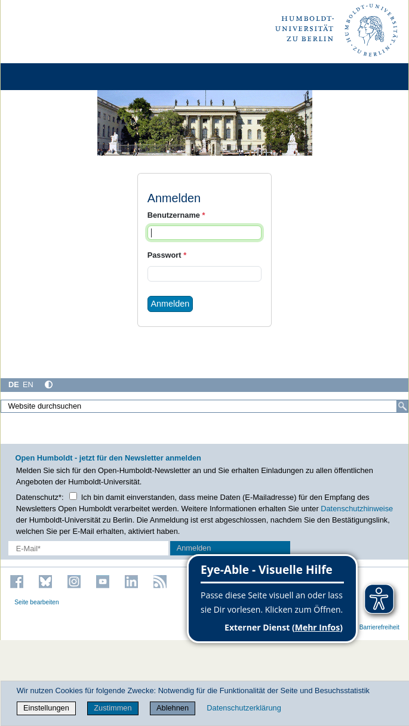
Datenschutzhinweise (357, 508)
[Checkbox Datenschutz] (73, 496)
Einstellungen (46, 707)
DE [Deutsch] (13, 384)
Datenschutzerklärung (244, 707)
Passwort (166, 255)
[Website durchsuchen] (204, 406)
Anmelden (170, 303)
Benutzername (176, 215)
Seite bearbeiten (36, 602)
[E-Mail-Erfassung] (88, 548)
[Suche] (402, 406)
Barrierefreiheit (379, 627)
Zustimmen (112, 707)
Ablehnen (172, 707)
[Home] (43, 76)
